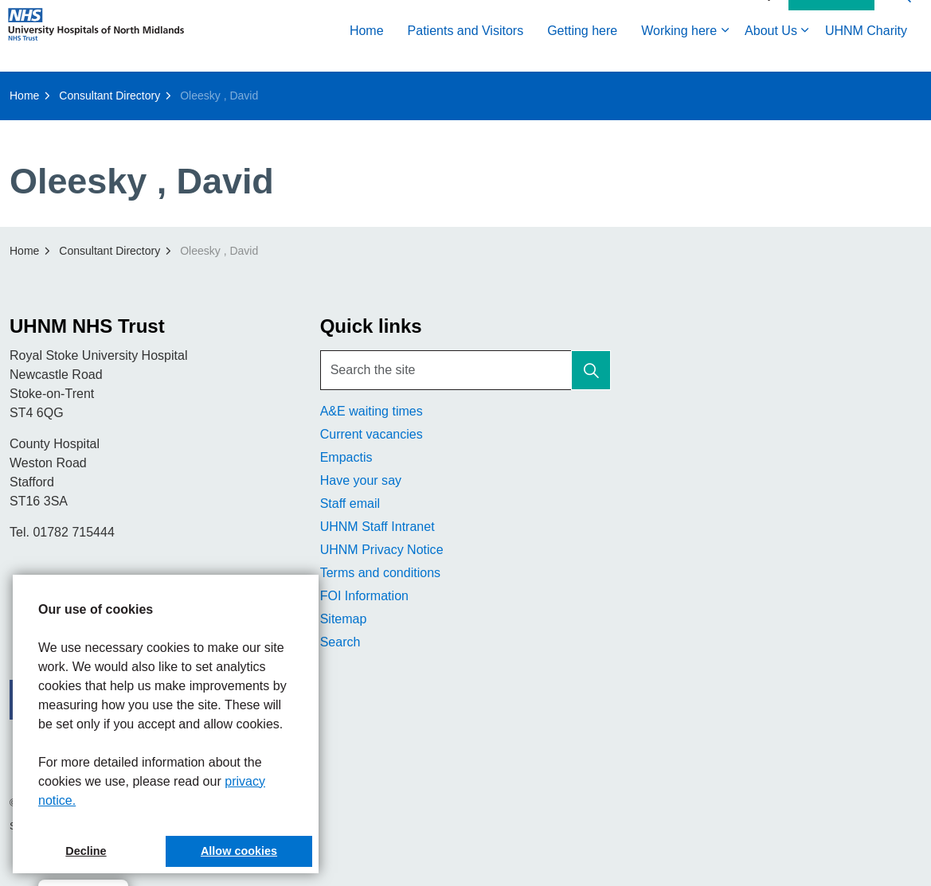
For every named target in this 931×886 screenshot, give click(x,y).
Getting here (582, 53)
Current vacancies (371, 434)
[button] (591, 370)
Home (367, 53)
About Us (771, 53)
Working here (679, 53)
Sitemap (343, 619)
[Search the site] (466, 370)
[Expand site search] (903, 18)
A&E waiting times (371, 411)
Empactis (346, 457)
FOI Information (364, 596)
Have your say (360, 480)
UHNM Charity (866, 53)
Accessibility (743, 17)
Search (340, 642)
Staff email (350, 503)
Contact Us (831, 18)
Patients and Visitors (466, 53)
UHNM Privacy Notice (382, 549)
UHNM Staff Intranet (377, 526)
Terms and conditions (380, 573)
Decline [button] (85, 851)
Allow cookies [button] (239, 851)
